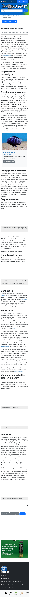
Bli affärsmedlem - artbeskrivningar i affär (12, 584)
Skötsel (17, 15)
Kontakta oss (5, 578)
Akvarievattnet (18, 371)
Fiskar (10, 594)
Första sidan (3, 15)
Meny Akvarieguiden (9, 21)
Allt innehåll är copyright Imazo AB (11, 581)
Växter (16, 594)
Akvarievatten (7, 55)
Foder (2, 295)
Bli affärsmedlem (22, 1)
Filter (13, 328)
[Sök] (12, 10)
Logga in (13, 1)
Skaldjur (22, 594)
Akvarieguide (11, 15)
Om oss (4, 575)
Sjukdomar (24, 299)
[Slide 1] (12, 556)
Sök (25, 11)
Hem (6, 594)
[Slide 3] (17, 556)
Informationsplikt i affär (7, 588)
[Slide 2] (14, 556)
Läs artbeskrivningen (9, 161)
